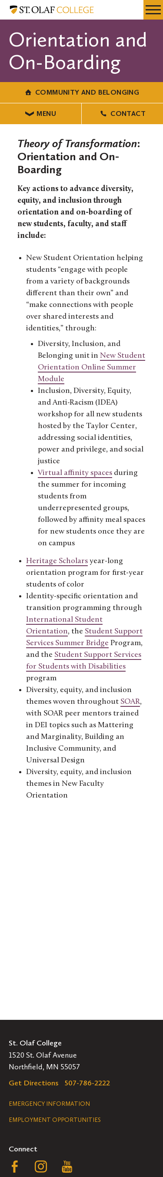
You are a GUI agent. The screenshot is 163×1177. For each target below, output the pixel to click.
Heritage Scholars (57, 561)
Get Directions (34, 1083)
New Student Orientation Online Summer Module (91, 367)
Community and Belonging (82, 92)
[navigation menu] (153, 10)
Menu (40, 113)
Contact (122, 113)
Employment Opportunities (55, 1120)
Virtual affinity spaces (75, 473)
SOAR (130, 702)
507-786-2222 (87, 1083)
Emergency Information (49, 1104)
